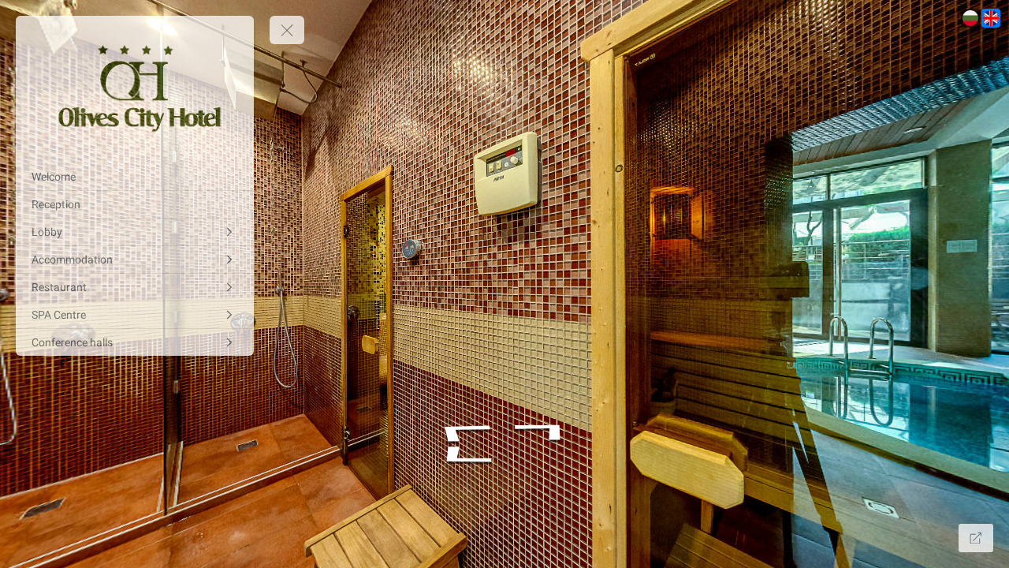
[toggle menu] (287, 30)
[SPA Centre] (135, 314)
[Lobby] (135, 232)
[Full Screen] (976, 538)
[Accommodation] (135, 259)
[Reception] (135, 204)
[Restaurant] (135, 287)
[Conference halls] (135, 342)
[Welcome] (135, 176)
